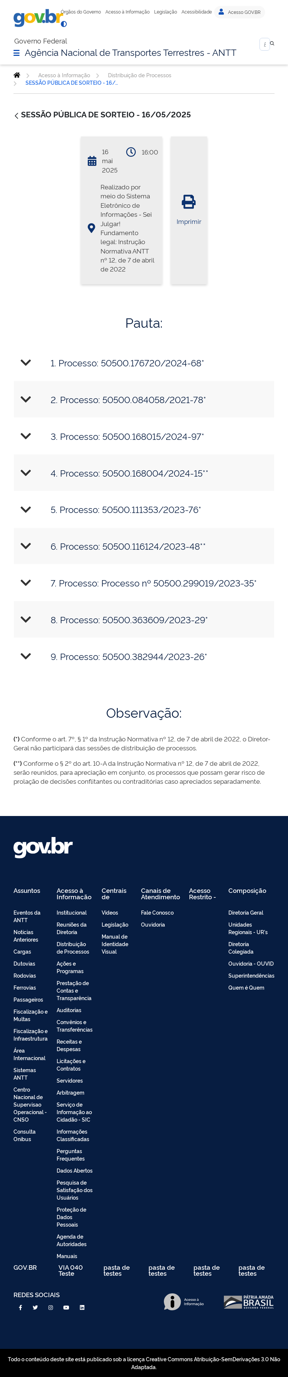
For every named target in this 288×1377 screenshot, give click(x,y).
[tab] (144, 363)
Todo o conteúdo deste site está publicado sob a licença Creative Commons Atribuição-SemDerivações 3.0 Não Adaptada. (144, 1362)
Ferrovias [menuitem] (25, 987)
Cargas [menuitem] (22, 951)
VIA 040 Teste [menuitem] (70, 1270)
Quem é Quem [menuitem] (246, 987)
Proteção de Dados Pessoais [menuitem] (71, 1217)
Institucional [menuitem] (72, 912)
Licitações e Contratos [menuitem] (71, 1064)
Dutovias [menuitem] (24, 963)
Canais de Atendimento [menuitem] (160, 893)
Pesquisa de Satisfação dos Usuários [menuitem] (75, 1190)
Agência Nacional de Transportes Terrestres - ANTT (131, 51)
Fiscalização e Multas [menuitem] (31, 1015)
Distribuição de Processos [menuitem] (73, 947)
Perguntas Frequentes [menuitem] (71, 1154)
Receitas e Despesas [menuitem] (69, 1045)
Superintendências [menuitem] (251, 975)
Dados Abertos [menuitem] (75, 1170)
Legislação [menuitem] (115, 924)
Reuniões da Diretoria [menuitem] (72, 928)
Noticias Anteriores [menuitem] (26, 935)
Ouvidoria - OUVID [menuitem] (251, 963)
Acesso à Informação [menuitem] (74, 893)
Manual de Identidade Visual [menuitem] (115, 944)
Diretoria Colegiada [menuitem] (241, 947)
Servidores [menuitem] (70, 1080)
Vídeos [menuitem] (110, 912)
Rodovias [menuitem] (25, 975)
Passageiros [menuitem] (28, 999)
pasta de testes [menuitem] (117, 1270)
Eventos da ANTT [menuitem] (27, 916)
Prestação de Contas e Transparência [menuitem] (74, 990)
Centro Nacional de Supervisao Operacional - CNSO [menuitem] (30, 1104)
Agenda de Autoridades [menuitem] (72, 1240)
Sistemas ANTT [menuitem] (25, 1073)
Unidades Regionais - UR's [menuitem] (248, 928)
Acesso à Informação (127, 12)
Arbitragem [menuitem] (70, 1092)
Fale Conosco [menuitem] (157, 912)
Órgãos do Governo (81, 12)
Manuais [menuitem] (67, 1255)
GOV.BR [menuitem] (25, 1267)
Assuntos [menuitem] (27, 890)
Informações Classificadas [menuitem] (73, 1135)
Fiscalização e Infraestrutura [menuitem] (31, 1034)
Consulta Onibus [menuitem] (25, 1135)
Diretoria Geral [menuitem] (245, 912)
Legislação (165, 12)
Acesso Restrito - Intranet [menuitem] (202, 893)
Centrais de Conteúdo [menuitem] (116, 893)
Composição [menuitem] (247, 890)
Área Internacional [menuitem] (29, 1054)
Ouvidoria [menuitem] (153, 924)
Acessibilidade (197, 12)
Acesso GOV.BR (240, 12)
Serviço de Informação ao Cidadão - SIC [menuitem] (74, 1112)
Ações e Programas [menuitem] (70, 967)
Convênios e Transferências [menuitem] (75, 1025)
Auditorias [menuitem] (69, 1009)
